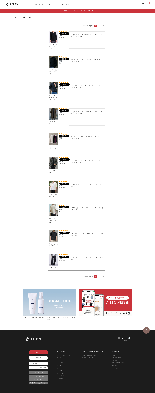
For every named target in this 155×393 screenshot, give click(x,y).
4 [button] (103, 26)
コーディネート (39, 4)
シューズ (59, 365)
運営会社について (117, 357)
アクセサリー (60, 371)
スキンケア (60, 378)
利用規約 (114, 365)
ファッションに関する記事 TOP (87, 355)
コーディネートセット (63, 373)
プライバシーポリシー (118, 368)
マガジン (52, 4)
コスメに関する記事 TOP (86, 357)
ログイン (38, 352)
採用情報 (114, 360)
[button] (106, 26)
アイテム (27, 4)
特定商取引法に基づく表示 (119, 363)
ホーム (17, 17)
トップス (62, 360)
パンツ (62, 363)
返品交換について (38, 363)
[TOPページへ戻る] (146, 330)
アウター (62, 357)
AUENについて (116, 355)
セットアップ (60, 376)
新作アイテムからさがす (63, 355)
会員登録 (38, 358)
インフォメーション (65, 4)
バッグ (59, 368)
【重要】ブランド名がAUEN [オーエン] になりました (77, 10)
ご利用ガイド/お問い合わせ (38, 367)
